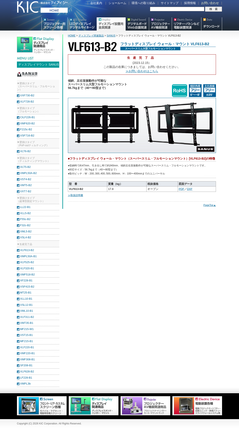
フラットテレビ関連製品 (111, 24)
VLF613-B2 (27, 250)
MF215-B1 (26, 341)
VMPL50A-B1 (28, 256)
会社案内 (96, 3)
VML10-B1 (26, 310)
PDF (181, 189)
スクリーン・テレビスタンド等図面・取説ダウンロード (211, 24)
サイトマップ (170, 3)
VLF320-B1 (27, 268)
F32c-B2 (25, 225)
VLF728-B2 (27, 101)
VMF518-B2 (27, 274)
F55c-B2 (25, 219)
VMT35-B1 (26, 322)
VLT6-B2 (25, 151)
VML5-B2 (26, 231)
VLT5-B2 (25, 166)
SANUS (111, 35)
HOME (72, 35)
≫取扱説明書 (75, 195)
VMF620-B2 (27, 123)
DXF (189, 189)
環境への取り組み (143, 3)
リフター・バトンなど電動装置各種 (186, 24)
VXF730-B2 (27, 95)
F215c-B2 (26, 129)
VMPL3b (25, 383)
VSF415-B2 (27, 286)
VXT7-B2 (25, 191)
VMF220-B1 (27, 353)
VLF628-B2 (27, 371)
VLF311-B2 (27, 317)
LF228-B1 (26, 377)
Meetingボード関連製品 (137, 24)
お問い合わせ (210, 3)
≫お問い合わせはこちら (142, 71)
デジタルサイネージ (82, 24)
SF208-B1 (26, 365)
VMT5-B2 (26, 185)
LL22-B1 (25, 207)
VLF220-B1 (27, 347)
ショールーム (117, 3)
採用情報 (190, 3)
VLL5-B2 (25, 213)
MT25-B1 (25, 292)
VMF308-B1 (27, 359)
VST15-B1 (26, 335)
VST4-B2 (25, 179)
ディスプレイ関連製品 (91, 35)
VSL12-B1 (26, 304)
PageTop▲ (209, 205)
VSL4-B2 (25, 237)
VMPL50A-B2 (28, 173)
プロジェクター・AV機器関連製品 (160, 24)
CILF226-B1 (27, 117)
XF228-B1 (26, 280)
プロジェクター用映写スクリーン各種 (54, 24)
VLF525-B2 (27, 262)
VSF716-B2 (27, 135)
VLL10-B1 (26, 298)
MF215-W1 (27, 329)
